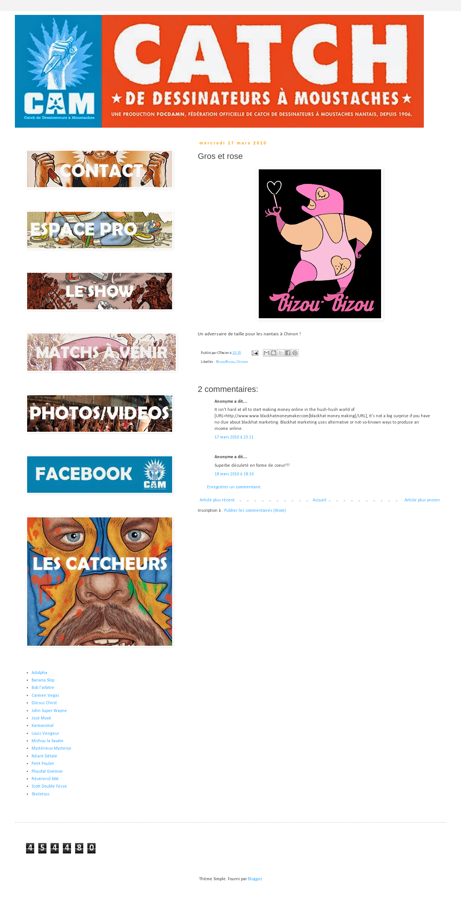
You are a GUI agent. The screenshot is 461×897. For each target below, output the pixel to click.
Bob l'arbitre (43, 688)
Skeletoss (40, 794)
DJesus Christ (44, 703)
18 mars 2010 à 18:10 (234, 474)
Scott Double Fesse (49, 786)
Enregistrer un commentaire (234, 487)
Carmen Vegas (45, 695)
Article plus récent (217, 500)
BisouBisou (225, 362)
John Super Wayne (49, 711)
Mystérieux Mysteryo (51, 748)
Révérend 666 (45, 779)
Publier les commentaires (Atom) (255, 510)
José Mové (41, 718)
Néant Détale (44, 756)
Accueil (319, 500)
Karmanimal (43, 726)
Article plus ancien (422, 500)
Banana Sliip (43, 680)
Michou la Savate (48, 741)
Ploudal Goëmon (47, 771)
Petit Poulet (43, 764)
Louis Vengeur (45, 733)
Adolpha (39, 673)
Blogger (255, 879)
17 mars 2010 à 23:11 (234, 437)
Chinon (242, 362)
